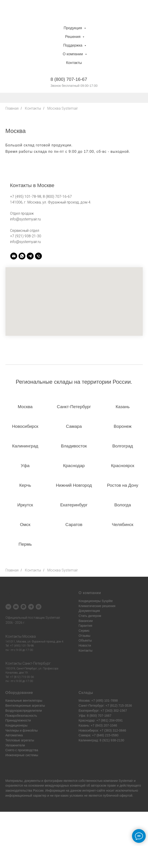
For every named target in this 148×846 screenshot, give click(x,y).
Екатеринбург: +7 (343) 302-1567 (103, 710)
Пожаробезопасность (21, 715)
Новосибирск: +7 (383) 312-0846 (102, 730)
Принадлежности (18, 720)
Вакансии (86, 621)
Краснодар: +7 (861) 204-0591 (101, 720)
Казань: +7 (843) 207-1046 (98, 725)
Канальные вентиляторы (23, 700)
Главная (12, 108)
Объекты (85, 640)
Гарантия (85, 625)
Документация (89, 611)
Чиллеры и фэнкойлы (21, 730)
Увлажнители (15, 745)
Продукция (73, 28)
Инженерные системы (21, 755)
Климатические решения (97, 606)
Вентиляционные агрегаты (25, 705)
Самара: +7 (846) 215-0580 (98, 735)
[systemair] (13, 256)
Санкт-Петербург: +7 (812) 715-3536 (105, 705)
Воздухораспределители (23, 710)
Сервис (84, 630)
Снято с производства (21, 750)
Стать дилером (90, 616)
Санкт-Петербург (36, 663)
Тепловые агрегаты (19, 740)
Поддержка (73, 45)
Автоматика (14, 735)
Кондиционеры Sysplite (96, 601)
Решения (73, 37)
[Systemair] (8, 607)
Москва (29, 636)
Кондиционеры (16, 725)
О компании (73, 54)
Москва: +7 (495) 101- (95, 700)
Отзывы (84, 635)
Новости (85, 645)
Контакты (74, 63)
